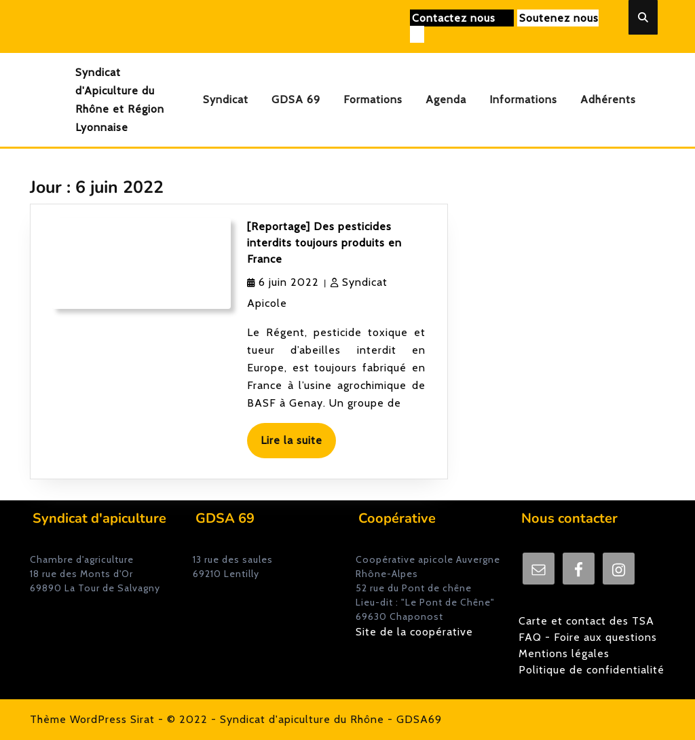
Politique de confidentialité (591, 669)
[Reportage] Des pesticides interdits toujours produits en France (324, 242)
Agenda (446, 99)
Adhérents (608, 99)
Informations (523, 99)
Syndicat (225, 99)
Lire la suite (298, 445)
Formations (372, 99)
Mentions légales (564, 653)
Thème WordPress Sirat (92, 719)
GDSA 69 (295, 99)
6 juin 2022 (289, 282)
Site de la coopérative (414, 631)
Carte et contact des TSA (586, 620)
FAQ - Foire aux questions (588, 637)
